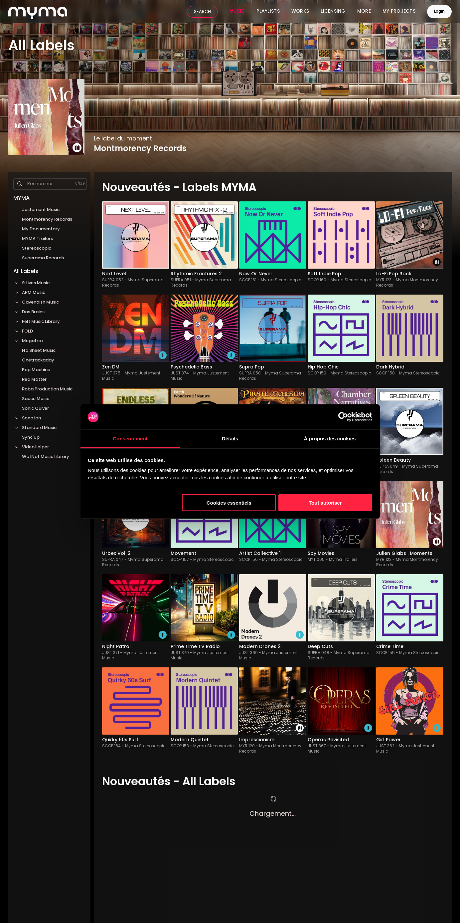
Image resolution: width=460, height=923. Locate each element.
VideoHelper (31, 447)
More (364, 11)
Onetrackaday (38, 360)
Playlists (268, 11)
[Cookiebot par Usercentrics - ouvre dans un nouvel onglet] (343, 417)
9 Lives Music (31, 283)
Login (439, 12)
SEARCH (202, 12)
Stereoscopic (36, 248)
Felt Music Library (36, 321)
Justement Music (41, 210)
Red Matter (34, 379)
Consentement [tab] (130, 438)
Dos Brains (29, 312)
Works (300, 11)
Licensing (333, 11)
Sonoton (27, 418)
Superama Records (43, 258)
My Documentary (41, 229)
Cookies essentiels (229, 502)
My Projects (399, 11)
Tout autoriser (325, 502)
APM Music (29, 292)
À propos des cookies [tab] (330, 438)
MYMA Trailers (37, 239)
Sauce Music (35, 399)
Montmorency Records (47, 219)
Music (237, 11)
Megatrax (28, 341)
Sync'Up (31, 437)
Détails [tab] (230, 438)
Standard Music (35, 427)
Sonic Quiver (35, 408)
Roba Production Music (47, 389)
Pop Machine (36, 370)
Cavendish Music (36, 302)
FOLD (23, 331)
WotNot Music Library (45, 457)
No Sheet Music (39, 350)
